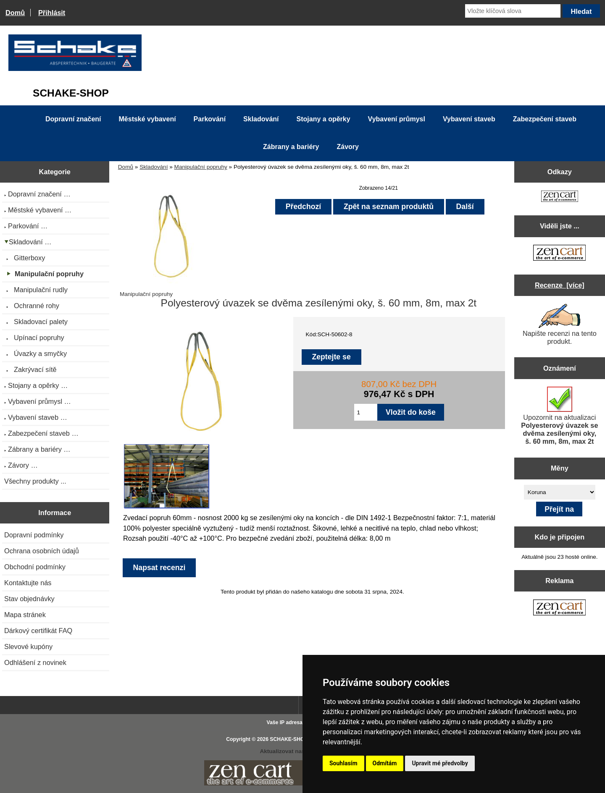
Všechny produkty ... (35, 481)
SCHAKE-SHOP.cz (292, 739)
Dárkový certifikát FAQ (38, 630)
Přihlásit (51, 12)
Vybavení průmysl (396, 119)
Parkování (210, 119)
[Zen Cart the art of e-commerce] (559, 197)
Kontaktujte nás (27, 582)
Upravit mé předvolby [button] (440, 763)
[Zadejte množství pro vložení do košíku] (365, 412)
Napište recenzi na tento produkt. (560, 324)
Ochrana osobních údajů (41, 551)
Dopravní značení (73, 119)
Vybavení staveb (469, 119)
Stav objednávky (29, 598)
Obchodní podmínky (35, 567)
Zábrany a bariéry (291, 146)
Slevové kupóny (28, 646)
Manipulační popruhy (200, 167)
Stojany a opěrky (323, 119)
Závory (347, 146)
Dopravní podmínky (33, 535)
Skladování (153, 167)
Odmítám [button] (385, 763)
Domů (15, 12)
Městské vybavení (147, 119)
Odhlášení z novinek (35, 662)
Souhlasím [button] (343, 763)
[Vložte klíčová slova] (512, 11)
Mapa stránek (25, 614)
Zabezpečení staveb (544, 119)
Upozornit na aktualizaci (559, 416)
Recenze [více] (559, 285)
